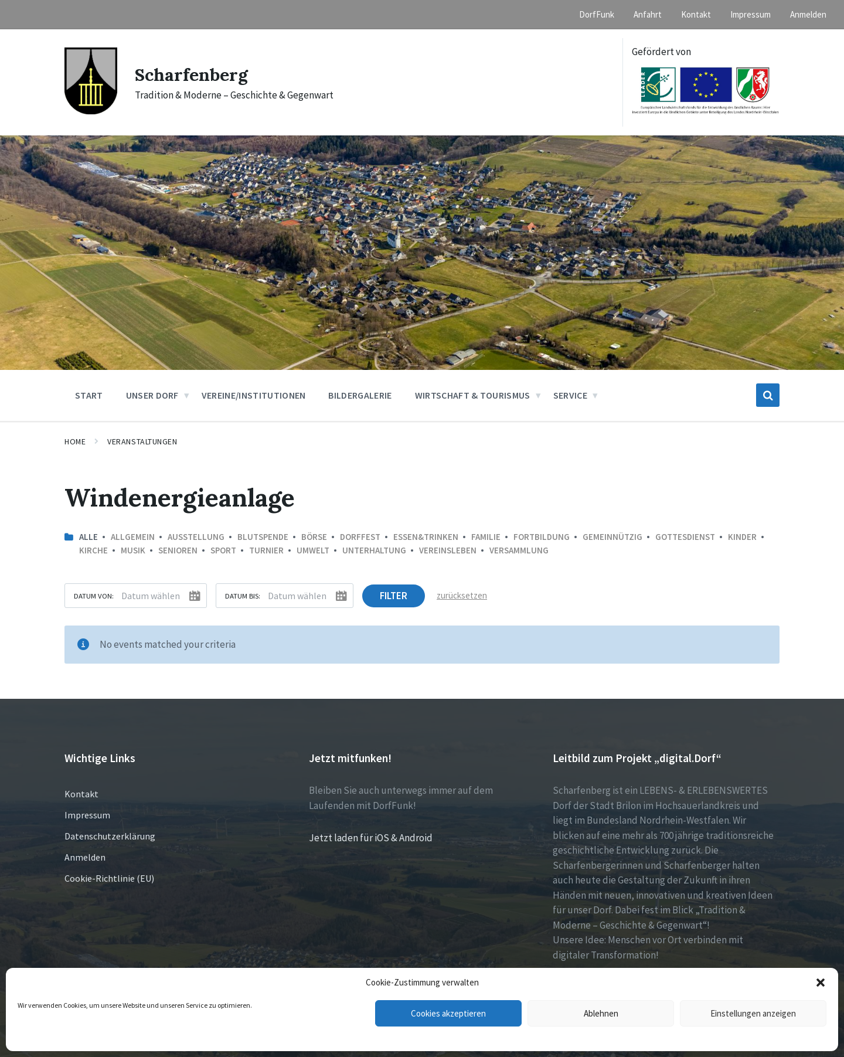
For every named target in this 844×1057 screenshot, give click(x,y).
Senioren (178, 550)
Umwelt (313, 550)
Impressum (87, 815)
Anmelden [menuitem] (808, 14)
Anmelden (85, 857)
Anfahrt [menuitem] (648, 14)
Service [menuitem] (570, 395)
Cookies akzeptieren (448, 1013)
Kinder (742, 536)
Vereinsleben (448, 550)
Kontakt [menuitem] (696, 14)
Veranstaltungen (142, 441)
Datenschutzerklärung (109, 836)
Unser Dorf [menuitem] (152, 395)
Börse (314, 536)
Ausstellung (196, 536)
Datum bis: (242, 595)
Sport (223, 550)
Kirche (93, 550)
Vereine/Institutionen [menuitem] (254, 395)
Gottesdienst (685, 536)
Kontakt (81, 794)
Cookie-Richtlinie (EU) (109, 878)
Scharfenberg (191, 74)
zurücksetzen (462, 595)
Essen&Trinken (425, 536)
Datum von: (94, 595)
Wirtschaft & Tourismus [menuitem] (472, 395)
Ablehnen (601, 1013)
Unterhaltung (374, 550)
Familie (486, 536)
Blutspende (262, 536)
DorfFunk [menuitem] (596, 14)
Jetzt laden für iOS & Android (371, 837)
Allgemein (133, 536)
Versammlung (519, 550)
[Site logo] (90, 110)
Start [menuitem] (89, 395)
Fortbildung (541, 536)
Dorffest (360, 536)
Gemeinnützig (612, 536)
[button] (820, 982)
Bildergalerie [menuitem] (360, 395)
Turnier (266, 550)
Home (75, 441)
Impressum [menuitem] (750, 14)
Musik (133, 550)
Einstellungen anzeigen (753, 1013)
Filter (393, 595)
